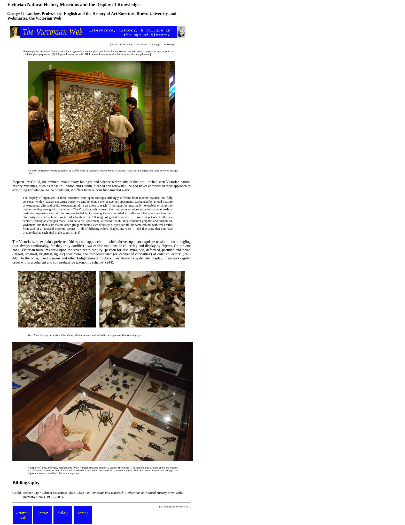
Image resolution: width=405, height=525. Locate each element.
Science (142, 44)
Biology (156, 44)
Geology (169, 44)
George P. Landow (23, 13)
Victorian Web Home (122, 44)
